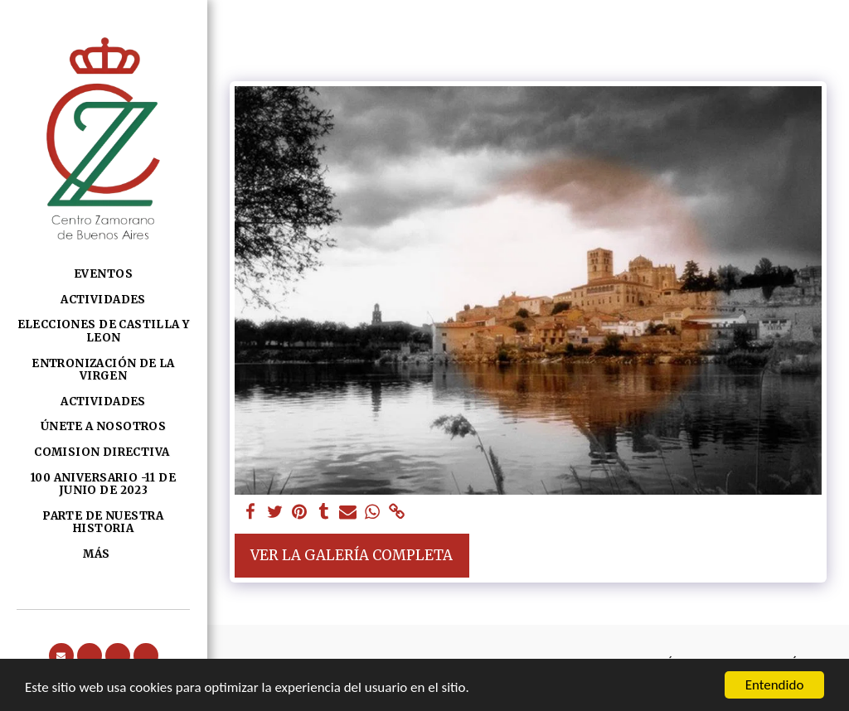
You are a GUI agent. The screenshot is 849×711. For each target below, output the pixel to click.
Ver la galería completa (351, 555)
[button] (61, 655)
